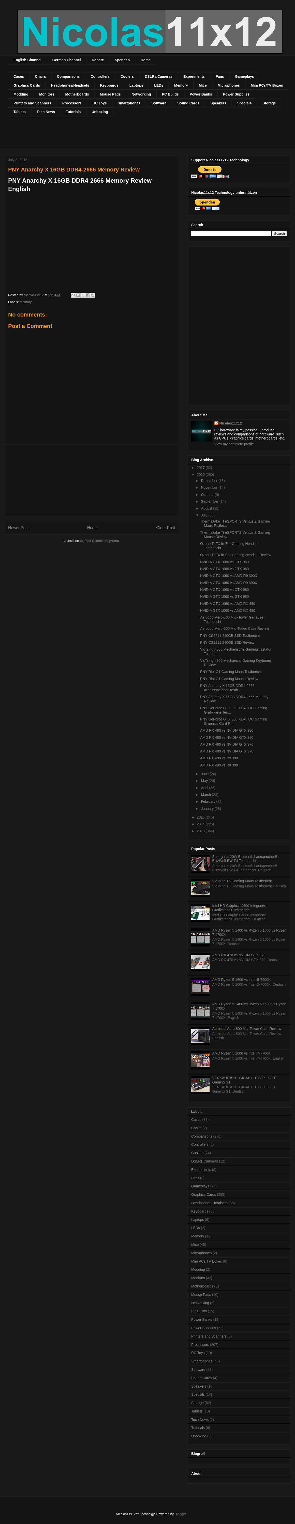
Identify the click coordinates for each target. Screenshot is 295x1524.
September (210, 501)
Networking (141, 94)
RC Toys (100, 103)
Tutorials (73, 112)
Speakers (218, 103)
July (204, 515)
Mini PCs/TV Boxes (267, 85)
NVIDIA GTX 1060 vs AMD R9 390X (228, 576)
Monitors (46, 94)
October (208, 495)
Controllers (100, 76)
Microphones (229, 85)
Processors (72, 103)
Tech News (46, 112)
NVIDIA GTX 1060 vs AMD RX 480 (227, 604)
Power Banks (201, 94)
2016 (201, 475)
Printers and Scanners (32, 103)
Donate (98, 60)
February (208, 801)
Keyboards (109, 85)
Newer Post (18, 528)
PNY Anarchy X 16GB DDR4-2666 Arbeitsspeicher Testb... (227, 688)
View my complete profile (234, 444)
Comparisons (68, 76)
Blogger (180, 1514)
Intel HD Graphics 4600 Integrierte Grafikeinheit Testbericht (239, 908)
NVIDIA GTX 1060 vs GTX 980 (224, 590)
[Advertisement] (100, 135)
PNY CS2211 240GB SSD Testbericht (230, 636)
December (209, 481)
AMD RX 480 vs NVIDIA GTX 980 (226, 730)
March (206, 795)
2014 (201, 824)
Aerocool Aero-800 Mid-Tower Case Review (246, 1029)
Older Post (165, 528)
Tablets (19, 112)
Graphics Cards (26, 85)
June (205, 774)
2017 (201, 468)
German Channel (66, 60)
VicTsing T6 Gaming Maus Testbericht (242, 881)
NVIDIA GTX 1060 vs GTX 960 (224, 562)
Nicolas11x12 (230, 423)
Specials (244, 103)
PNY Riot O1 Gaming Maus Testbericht (231, 672)
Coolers (127, 76)
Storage (269, 103)
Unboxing (100, 112)
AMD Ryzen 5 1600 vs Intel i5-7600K (241, 980)
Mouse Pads (110, 94)
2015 (201, 817)
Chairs (40, 76)
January (208, 809)
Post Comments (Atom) (101, 541)
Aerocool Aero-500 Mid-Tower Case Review (234, 628)
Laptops (136, 85)
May (205, 781)
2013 (201, 831)
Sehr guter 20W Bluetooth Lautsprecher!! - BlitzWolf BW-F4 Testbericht (245, 859)
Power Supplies (236, 94)
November (209, 487)
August (207, 508)
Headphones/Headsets (70, 85)
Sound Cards (188, 103)
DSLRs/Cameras (158, 76)
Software (158, 103)
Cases (18, 76)
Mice (203, 85)
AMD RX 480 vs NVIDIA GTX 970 (226, 744)
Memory (181, 85)
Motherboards (77, 94)
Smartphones (129, 103)
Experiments (194, 76)
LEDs (158, 85)
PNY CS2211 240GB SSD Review (227, 642)
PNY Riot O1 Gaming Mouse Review (229, 679)
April (205, 788)
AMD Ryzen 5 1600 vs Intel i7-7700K (241, 1053)
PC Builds (170, 94)
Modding (20, 94)
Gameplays (244, 76)
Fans (220, 76)
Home (146, 60)
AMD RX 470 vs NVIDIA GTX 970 (239, 955)
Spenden (122, 60)
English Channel (27, 60)
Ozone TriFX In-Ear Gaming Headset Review (235, 555)
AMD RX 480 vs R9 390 (219, 758)
